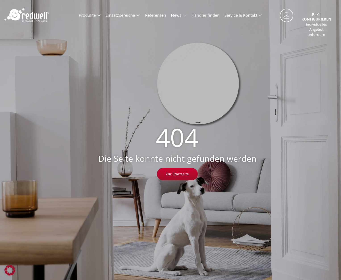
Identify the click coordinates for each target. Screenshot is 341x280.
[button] (10, 270)
